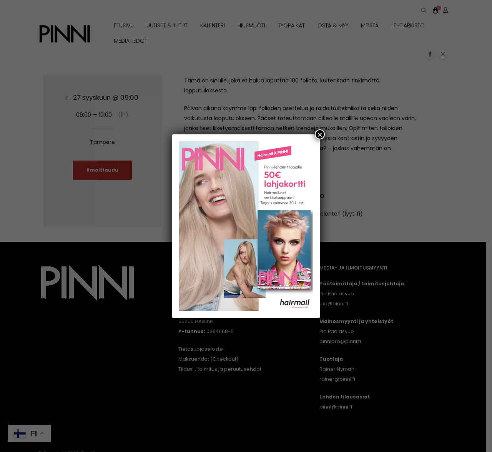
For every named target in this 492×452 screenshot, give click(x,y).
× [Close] (319, 134)
